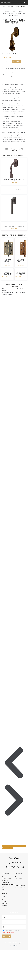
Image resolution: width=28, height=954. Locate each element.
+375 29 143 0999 (8, 7)
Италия (11, 74)
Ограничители (5, 886)
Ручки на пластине (7, 877)
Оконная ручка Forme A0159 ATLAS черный (13, 190)
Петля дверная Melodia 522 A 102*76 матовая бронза (20, 261)
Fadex (10, 72)
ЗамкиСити (14, 858)
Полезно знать (6, 900)
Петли (3, 891)
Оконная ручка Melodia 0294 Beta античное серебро (14, 180)
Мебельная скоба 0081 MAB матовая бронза (20, 273)
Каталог (14, 11)
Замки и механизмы (20, 885)
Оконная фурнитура (20, 887)
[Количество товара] (6, 61)
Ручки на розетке (6, 878)
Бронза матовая (13, 78)
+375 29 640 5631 (20, 7)
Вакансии (4, 903)
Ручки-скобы (5, 880)
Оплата (4, 901)
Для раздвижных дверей (8, 884)
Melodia (15, 72)
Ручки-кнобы (5, 882)
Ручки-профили (19, 877)
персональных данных (8, 932)
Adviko (20, 944)
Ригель (4, 889)
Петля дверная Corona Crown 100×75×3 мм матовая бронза (7, 261)
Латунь (11, 76)
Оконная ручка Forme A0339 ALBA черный (14, 217)
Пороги (4, 888)
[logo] (6, 2)
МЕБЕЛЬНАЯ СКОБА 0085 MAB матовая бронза (7, 273)
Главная (7, 11)
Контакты (4, 905)
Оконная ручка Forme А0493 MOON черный (14, 226)
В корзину (16, 61)
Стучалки (4, 893)
